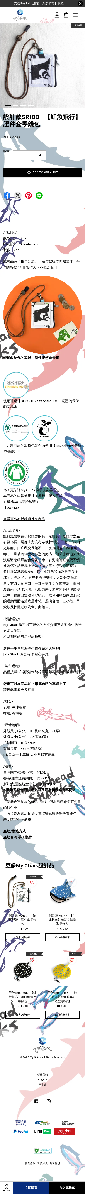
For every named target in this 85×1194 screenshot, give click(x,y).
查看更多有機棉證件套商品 (24, 519)
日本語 (42, 1084)
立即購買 (31, 1188)
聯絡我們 (42, 1074)
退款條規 (42, 1163)
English (42, 1079)
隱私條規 (55, 1163)
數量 (6, 151)
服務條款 (30, 1163)
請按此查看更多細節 (19, 690)
